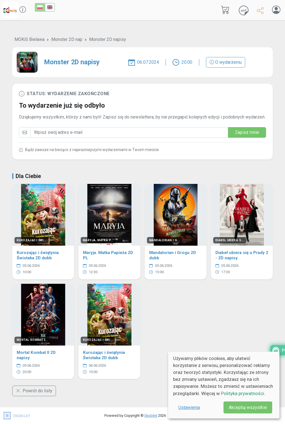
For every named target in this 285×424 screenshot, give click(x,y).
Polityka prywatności (242, 393)
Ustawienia (189, 407)
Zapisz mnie (247, 132)
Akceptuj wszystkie (248, 407)
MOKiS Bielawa (29, 39)
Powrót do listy (34, 390)
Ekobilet (150, 415)
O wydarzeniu (226, 62)
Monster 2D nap (66, 39)
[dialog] (223, 385)
